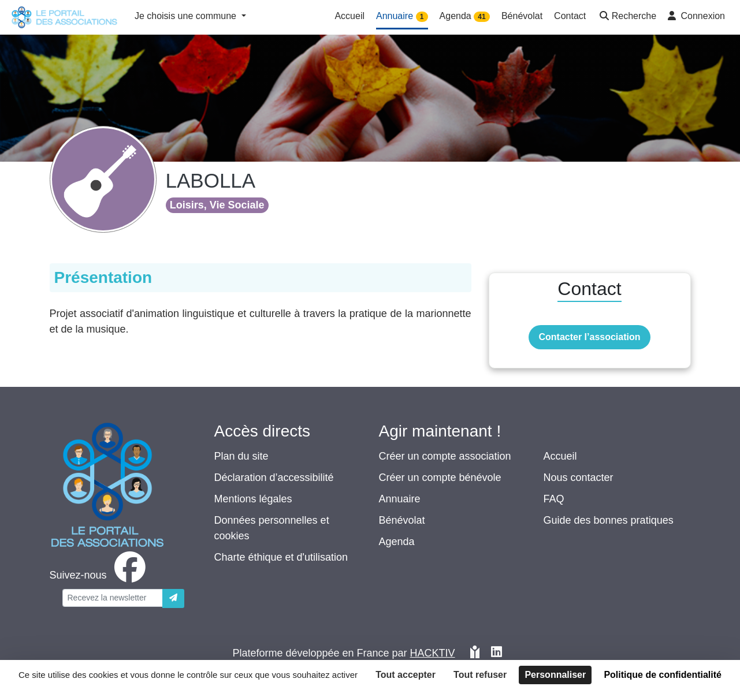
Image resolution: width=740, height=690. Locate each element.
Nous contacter (578, 477)
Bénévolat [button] (521, 16)
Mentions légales (253, 499)
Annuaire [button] (402, 16)
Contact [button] (570, 16)
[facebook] (100, 575)
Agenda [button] (465, 16)
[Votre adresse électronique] (112, 598)
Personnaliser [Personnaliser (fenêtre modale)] (555, 675)
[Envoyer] (173, 598)
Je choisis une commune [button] (187, 16)
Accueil (560, 456)
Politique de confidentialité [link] (663, 675)
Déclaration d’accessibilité (274, 477)
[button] (626, 17)
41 (481, 17)
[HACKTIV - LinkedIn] (496, 653)
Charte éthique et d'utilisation (281, 557)
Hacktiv (432, 653)
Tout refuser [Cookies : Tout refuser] (480, 675)
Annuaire (400, 499)
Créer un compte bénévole (440, 477)
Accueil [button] (349, 16)
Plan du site (241, 456)
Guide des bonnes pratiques (609, 520)
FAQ (554, 499)
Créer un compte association (445, 456)
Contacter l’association (589, 337)
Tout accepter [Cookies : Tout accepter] (405, 675)
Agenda (397, 541)
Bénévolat (402, 520)
